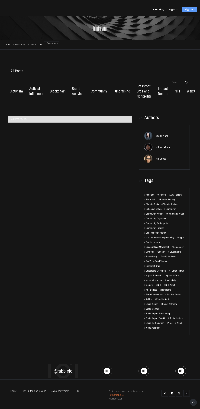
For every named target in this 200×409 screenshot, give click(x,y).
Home (9, 44)
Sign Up (189, 9)
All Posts (16, 71)
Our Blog (158, 9)
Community (99, 91)
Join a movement (60, 391)
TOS (76, 391)
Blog (17, 44)
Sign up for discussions (34, 391)
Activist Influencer (36, 91)
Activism (16, 91)
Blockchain (57, 91)
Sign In (173, 9)
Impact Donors (163, 91)
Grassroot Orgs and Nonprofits (144, 91)
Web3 (191, 91)
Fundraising (121, 91)
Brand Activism (78, 91)
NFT (177, 91)
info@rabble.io (116, 395)
